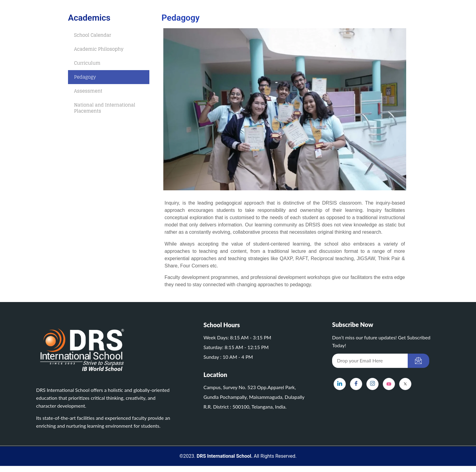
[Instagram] (372, 384)
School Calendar (92, 35)
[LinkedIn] (340, 384)
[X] (405, 384)
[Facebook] (356, 384)
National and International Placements (104, 108)
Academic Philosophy (99, 49)
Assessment (88, 91)
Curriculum (87, 63)
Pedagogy (85, 77)
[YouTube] (389, 384)
